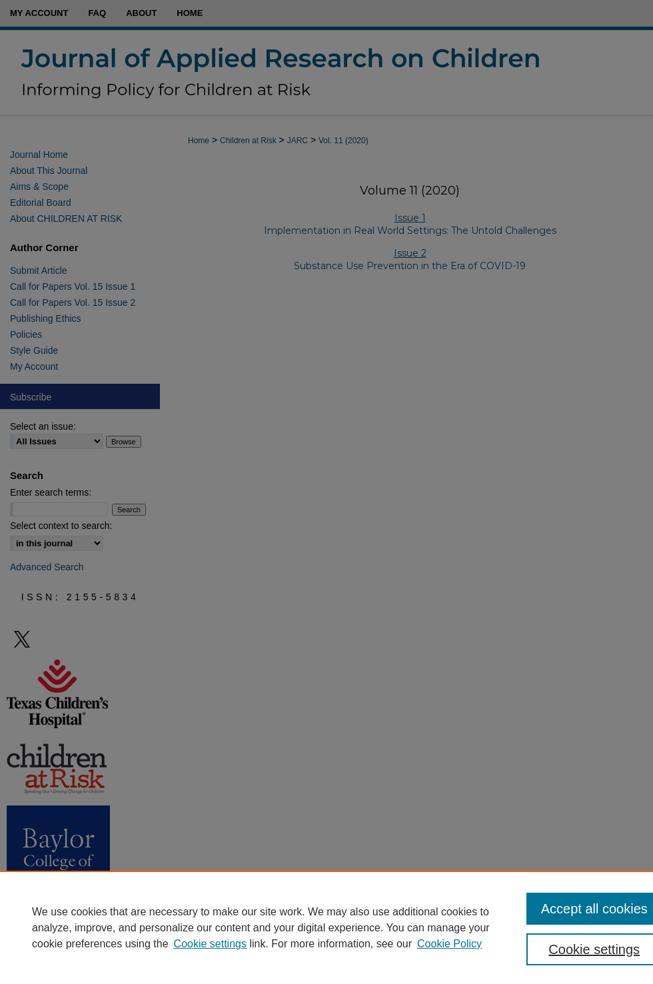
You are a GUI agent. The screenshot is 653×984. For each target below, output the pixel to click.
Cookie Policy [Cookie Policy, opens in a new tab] (449, 943)
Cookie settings (210, 943)
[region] (326, 927)
